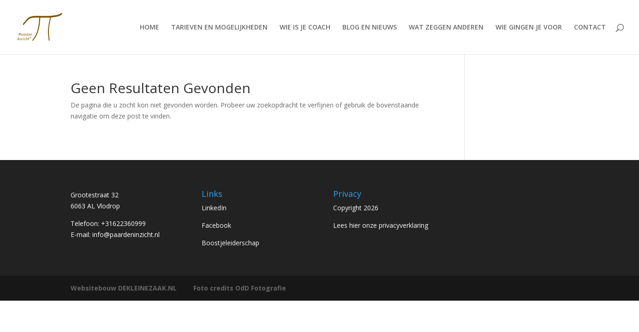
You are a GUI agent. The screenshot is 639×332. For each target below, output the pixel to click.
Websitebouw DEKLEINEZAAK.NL (124, 288)
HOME (149, 27)
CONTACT (590, 27)
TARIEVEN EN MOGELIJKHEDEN (219, 27)
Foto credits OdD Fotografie (239, 288)
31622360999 (125, 223)
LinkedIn (214, 207)
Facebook (216, 225)
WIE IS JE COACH (305, 27)
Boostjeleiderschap (230, 242)
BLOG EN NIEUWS (369, 27)
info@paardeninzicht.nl (126, 234)
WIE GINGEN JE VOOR (529, 27)
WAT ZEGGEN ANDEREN (446, 27)
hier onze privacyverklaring (388, 225)
